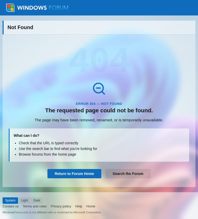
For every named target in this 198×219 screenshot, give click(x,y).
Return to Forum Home (74, 174)
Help (78, 206)
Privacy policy (61, 206)
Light (24, 200)
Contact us (11, 206)
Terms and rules (34, 206)
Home (90, 206)
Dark (37, 200)
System (10, 200)
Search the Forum (128, 174)
